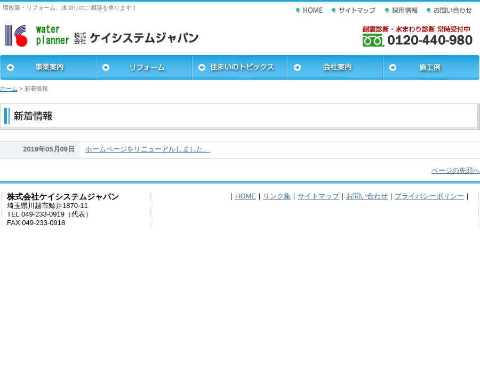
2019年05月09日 (49, 149)
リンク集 (277, 196)
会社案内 (335, 67)
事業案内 (48, 67)
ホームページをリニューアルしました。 (147, 149)
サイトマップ (318, 196)
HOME (245, 196)
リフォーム (144, 67)
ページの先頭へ (455, 170)
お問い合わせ (367, 196)
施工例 (431, 67)
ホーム (9, 88)
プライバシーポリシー (429, 196)
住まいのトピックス (239, 67)
